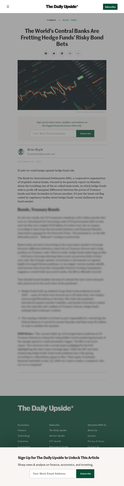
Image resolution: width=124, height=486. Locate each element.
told (33, 298)
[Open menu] (9, 7)
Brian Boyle (35, 149)
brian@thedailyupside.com (41, 153)
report (53, 356)
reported (37, 233)
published (74, 345)
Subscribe (110, 6)
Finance (51, 20)
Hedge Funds (70, 20)
